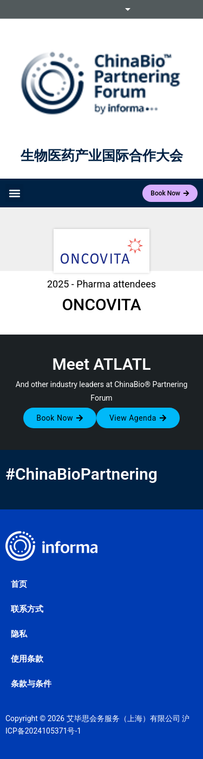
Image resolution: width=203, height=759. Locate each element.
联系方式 (27, 609)
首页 (19, 584)
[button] (14, 193)
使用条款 (27, 659)
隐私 (19, 634)
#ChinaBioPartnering (81, 473)
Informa (102, 9)
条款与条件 (31, 684)
